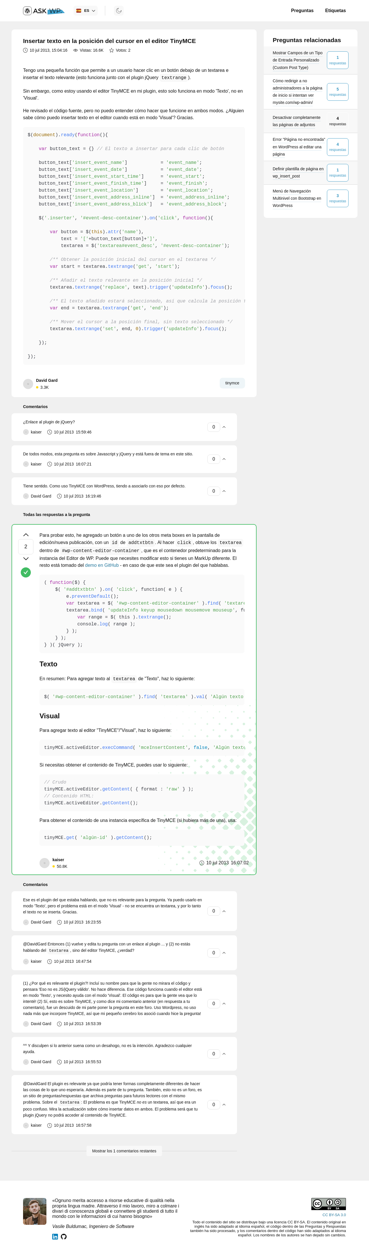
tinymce (232, 383)
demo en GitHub (102, 565)
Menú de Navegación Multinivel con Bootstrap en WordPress (297, 198)
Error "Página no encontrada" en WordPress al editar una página (299, 146)
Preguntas (302, 10)
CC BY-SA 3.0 (334, 1215)
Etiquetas (335, 10)
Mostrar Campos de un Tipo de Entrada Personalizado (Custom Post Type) (298, 60)
